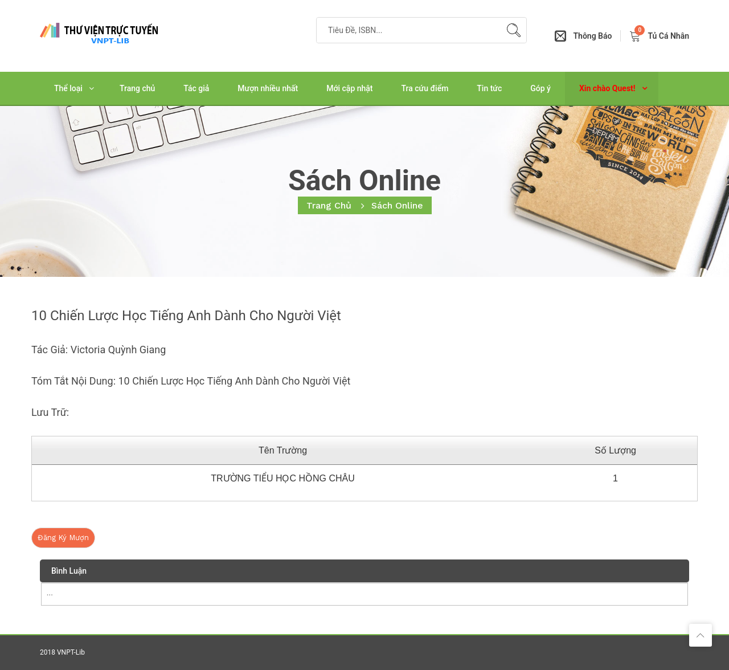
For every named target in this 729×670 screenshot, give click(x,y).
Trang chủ (137, 88)
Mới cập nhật (349, 88)
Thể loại (68, 88)
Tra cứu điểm (425, 88)
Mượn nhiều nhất (267, 88)
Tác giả (196, 88)
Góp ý (540, 88)
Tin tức (489, 88)
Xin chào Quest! (607, 88)
